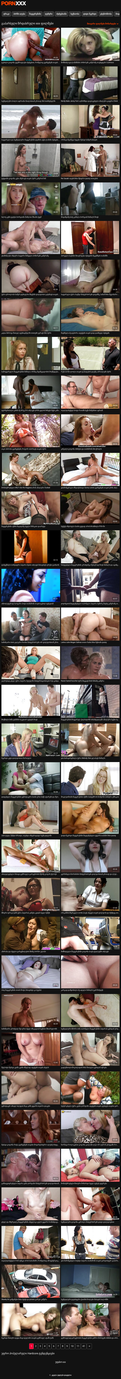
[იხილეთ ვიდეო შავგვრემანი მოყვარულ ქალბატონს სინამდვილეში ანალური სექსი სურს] (90, 701)
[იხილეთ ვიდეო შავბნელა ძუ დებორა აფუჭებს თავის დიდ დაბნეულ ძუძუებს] (90, 314)
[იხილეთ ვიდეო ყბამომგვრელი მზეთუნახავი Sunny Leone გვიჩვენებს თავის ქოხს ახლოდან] (90, 469)
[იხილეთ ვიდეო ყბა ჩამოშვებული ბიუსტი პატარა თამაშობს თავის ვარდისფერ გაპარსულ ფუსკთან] (90, 1242)
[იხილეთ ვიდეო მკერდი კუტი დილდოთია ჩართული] (30, 740)
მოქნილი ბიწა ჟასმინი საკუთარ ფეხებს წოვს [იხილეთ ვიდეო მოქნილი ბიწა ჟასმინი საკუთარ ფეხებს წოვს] (19, 720)
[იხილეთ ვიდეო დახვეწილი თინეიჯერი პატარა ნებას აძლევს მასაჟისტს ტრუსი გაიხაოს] (30, 546)
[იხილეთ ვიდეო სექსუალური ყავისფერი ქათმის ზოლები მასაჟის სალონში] (90, 1281)
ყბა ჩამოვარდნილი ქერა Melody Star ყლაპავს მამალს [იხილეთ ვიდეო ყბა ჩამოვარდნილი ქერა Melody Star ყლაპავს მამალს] (83, 758)
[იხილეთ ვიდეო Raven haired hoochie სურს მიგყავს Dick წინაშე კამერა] (90, 662)
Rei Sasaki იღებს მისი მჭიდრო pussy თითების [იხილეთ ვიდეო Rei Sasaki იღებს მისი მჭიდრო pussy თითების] (79, 178)
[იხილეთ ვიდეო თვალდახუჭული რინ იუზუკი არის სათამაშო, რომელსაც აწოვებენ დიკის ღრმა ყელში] (30, 1242)
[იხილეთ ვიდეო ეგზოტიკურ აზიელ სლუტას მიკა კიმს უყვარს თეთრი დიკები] (30, 1087)
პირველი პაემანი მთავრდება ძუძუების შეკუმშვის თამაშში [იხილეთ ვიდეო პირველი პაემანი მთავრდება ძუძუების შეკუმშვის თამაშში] (84, 256)
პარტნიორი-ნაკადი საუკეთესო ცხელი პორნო (13, 3)
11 (78, 1346)
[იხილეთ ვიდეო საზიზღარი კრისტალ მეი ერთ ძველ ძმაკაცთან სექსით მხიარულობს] (30, 1010)
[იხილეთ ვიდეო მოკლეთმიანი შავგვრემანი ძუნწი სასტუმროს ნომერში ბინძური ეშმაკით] (90, 778)
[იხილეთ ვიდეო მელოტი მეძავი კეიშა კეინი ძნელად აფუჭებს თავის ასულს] (30, 1049)
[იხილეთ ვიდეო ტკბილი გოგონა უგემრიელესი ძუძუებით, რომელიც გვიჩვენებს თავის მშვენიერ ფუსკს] (30, 44)
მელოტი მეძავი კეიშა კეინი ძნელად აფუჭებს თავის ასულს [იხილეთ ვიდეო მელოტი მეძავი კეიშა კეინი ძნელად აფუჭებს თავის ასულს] (25, 1067)
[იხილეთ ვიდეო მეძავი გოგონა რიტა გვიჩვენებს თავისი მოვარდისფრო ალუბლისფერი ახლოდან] (30, 1126)
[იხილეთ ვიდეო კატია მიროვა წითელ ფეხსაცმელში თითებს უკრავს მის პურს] (30, 314)
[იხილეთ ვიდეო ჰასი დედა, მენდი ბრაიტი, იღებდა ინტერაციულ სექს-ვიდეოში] (30, 817)
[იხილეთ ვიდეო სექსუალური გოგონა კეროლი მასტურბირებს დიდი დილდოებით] (90, 1203)
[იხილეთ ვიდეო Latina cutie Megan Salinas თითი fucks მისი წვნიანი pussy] (90, 624)
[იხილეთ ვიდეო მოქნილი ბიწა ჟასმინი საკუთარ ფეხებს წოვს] (30, 701)
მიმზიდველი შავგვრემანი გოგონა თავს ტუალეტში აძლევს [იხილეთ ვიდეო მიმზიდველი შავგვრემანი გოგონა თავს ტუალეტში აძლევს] (85, 952)
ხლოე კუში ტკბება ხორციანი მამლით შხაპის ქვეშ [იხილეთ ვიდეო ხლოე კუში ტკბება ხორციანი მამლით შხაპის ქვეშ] (21, 217)
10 (72, 1346)
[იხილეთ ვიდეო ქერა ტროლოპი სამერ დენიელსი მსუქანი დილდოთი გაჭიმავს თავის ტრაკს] (30, 276)
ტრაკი (6, 14)
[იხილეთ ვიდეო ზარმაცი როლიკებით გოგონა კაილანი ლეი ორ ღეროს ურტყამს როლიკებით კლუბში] (90, 1126)
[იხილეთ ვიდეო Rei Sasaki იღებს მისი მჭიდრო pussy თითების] (90, 160)
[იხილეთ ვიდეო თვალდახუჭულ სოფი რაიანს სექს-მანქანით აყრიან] (90, 392)
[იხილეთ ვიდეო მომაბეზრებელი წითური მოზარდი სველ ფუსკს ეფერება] (90, 1165)
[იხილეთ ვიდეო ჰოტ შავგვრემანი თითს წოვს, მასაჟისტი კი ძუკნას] (30, 972)
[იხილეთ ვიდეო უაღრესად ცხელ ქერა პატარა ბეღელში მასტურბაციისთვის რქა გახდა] (30, 662)
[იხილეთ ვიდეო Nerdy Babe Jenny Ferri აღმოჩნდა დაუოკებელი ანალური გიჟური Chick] (90, 83)
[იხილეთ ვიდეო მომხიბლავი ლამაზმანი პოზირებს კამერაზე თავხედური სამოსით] (90, 44)
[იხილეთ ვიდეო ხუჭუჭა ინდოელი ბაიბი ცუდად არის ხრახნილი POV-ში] (90, 508)
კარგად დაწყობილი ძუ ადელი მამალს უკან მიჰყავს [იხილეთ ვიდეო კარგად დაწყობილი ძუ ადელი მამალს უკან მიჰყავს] (82, 990)
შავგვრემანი (35, 14)
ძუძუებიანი (61, 14)
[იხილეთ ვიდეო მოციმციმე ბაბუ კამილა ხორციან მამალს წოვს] (90, 198)
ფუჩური (48, 14)
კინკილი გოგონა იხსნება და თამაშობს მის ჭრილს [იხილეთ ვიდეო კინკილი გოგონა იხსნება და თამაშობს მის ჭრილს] (81, 449)
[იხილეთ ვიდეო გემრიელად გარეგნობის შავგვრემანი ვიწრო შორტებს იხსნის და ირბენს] (90, 1319)
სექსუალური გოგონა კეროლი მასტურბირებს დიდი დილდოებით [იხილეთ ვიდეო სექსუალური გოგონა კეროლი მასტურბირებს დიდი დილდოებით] (87, 1222)
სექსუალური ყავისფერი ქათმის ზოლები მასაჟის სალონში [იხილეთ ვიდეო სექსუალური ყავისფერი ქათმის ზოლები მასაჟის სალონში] (84, 1299)
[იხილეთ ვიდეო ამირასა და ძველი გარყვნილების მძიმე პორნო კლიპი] (30, 933)
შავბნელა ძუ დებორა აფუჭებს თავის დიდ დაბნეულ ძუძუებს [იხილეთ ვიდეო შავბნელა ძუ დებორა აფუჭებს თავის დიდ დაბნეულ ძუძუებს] (85, 333)
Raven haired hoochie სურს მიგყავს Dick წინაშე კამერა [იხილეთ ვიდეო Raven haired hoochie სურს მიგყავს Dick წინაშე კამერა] (82, 681)
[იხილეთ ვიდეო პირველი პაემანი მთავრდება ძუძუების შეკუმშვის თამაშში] (90, 237)
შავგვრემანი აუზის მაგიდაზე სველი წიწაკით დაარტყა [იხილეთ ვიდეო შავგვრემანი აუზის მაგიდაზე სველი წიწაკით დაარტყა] (23, 526)
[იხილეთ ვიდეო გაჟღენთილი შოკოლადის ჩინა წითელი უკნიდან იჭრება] (90, 1049)
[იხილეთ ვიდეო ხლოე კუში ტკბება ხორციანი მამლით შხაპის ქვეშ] (30, 198)
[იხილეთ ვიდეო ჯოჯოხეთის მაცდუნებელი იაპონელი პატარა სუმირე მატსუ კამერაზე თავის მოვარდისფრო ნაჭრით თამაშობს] (90, 585)
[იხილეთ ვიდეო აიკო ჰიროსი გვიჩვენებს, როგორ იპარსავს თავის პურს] (30, 430)
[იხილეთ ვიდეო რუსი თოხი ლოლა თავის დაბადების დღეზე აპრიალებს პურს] (90, 353)
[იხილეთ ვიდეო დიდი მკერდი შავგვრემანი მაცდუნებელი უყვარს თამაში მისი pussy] (90, 817)
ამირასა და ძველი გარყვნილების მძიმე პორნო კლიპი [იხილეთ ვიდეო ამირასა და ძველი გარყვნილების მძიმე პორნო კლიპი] (23, 952)
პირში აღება (19, 14)
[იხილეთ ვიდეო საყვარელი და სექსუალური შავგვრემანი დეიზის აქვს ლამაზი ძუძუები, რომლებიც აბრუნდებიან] (30, 121)
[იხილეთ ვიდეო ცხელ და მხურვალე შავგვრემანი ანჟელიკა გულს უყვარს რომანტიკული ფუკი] (30, 1203)
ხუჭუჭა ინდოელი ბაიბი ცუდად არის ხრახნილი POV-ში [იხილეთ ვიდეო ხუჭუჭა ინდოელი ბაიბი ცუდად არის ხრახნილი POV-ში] (83, 526)
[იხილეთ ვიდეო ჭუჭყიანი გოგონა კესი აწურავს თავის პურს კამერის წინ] (30, 160)
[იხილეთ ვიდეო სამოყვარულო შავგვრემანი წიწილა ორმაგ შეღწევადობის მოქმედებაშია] (30, 353)
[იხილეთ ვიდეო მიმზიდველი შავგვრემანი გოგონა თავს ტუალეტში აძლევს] (90, 933)
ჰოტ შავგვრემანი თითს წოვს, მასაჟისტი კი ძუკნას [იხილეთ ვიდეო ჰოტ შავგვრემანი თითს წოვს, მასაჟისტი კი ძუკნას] (21, 990)
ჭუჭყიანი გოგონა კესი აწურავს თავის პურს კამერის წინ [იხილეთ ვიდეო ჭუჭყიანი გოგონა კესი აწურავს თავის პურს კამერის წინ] (23, 178)
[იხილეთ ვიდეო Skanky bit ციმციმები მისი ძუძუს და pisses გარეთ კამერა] (30, 1281)
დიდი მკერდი (89, 14)
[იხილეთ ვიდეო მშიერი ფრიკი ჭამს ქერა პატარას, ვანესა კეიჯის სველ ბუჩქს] (30, 894)
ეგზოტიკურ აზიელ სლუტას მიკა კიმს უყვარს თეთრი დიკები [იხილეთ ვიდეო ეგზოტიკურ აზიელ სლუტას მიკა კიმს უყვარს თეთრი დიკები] (25, 1106)
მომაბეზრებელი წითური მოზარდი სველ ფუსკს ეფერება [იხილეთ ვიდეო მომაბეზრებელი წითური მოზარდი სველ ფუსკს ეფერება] (84, 1183)
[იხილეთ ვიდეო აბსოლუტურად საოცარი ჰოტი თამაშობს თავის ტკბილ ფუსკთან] (30, 585)
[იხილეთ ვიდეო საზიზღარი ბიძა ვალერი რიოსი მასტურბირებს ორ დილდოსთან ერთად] (30, 624)
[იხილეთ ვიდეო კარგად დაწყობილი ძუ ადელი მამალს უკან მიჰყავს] (90, 972)
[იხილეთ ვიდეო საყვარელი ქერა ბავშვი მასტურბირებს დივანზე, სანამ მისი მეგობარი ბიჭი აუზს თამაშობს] (90, 276)
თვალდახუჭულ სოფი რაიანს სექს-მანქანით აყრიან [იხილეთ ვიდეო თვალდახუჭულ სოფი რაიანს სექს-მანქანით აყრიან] (82, 410)
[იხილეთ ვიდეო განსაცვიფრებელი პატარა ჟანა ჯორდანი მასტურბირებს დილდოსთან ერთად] (30, 1165)
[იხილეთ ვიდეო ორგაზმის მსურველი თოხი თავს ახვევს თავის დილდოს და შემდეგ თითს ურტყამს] (90, 894)
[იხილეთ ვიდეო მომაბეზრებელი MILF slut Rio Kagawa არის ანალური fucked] (30, 469)
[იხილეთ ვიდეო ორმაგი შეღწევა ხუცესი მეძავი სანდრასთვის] (90, 121)
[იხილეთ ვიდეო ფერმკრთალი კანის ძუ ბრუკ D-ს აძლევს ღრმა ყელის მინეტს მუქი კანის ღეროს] (30, 392)
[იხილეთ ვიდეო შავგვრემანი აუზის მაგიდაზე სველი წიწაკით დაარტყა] (30, 508)
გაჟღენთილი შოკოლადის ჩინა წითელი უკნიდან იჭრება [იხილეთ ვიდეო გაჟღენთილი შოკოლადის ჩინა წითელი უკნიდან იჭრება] (84, 1067)
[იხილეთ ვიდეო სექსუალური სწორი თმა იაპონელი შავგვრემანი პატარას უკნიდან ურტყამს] (90, 1010)
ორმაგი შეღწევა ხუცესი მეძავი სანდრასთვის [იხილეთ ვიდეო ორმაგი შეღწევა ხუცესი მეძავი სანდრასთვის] (79, 140)
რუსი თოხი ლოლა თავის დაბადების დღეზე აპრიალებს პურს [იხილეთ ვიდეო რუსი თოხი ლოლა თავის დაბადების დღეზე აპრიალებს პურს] (86, 372)
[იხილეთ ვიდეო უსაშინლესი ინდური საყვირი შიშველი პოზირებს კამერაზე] (30, 237)
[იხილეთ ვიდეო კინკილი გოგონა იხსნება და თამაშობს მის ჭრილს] (90, 430)
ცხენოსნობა (106, 14)
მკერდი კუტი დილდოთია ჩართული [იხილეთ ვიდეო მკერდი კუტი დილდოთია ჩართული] (16, 758)
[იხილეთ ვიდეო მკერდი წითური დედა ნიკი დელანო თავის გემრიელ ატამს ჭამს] (30, 1319)
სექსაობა (75, 14)
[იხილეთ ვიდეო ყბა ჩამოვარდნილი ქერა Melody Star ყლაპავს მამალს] (90, 740)
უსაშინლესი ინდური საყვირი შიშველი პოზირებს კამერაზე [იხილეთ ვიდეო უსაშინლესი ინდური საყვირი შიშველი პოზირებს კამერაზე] (25, 256)
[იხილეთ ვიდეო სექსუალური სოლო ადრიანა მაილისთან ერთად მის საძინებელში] (30, 83)
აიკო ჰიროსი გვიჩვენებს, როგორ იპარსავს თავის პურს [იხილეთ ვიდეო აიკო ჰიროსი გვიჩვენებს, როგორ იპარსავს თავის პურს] (23, 449)
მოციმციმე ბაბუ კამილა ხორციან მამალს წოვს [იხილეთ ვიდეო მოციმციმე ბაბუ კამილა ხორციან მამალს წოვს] (80, 217)
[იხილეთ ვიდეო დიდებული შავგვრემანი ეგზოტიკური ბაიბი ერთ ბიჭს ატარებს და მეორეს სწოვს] (30, 778)
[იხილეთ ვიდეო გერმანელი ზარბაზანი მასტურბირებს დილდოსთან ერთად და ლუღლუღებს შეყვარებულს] (90, 856)
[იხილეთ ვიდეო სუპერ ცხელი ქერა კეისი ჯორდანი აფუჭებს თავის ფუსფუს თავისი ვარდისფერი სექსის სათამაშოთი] (90, 1087)
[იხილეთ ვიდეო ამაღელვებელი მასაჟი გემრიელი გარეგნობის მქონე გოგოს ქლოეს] (30, 856)
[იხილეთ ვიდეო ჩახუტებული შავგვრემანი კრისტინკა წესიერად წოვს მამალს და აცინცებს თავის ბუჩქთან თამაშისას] (90, 546)
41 (83, 1346)
